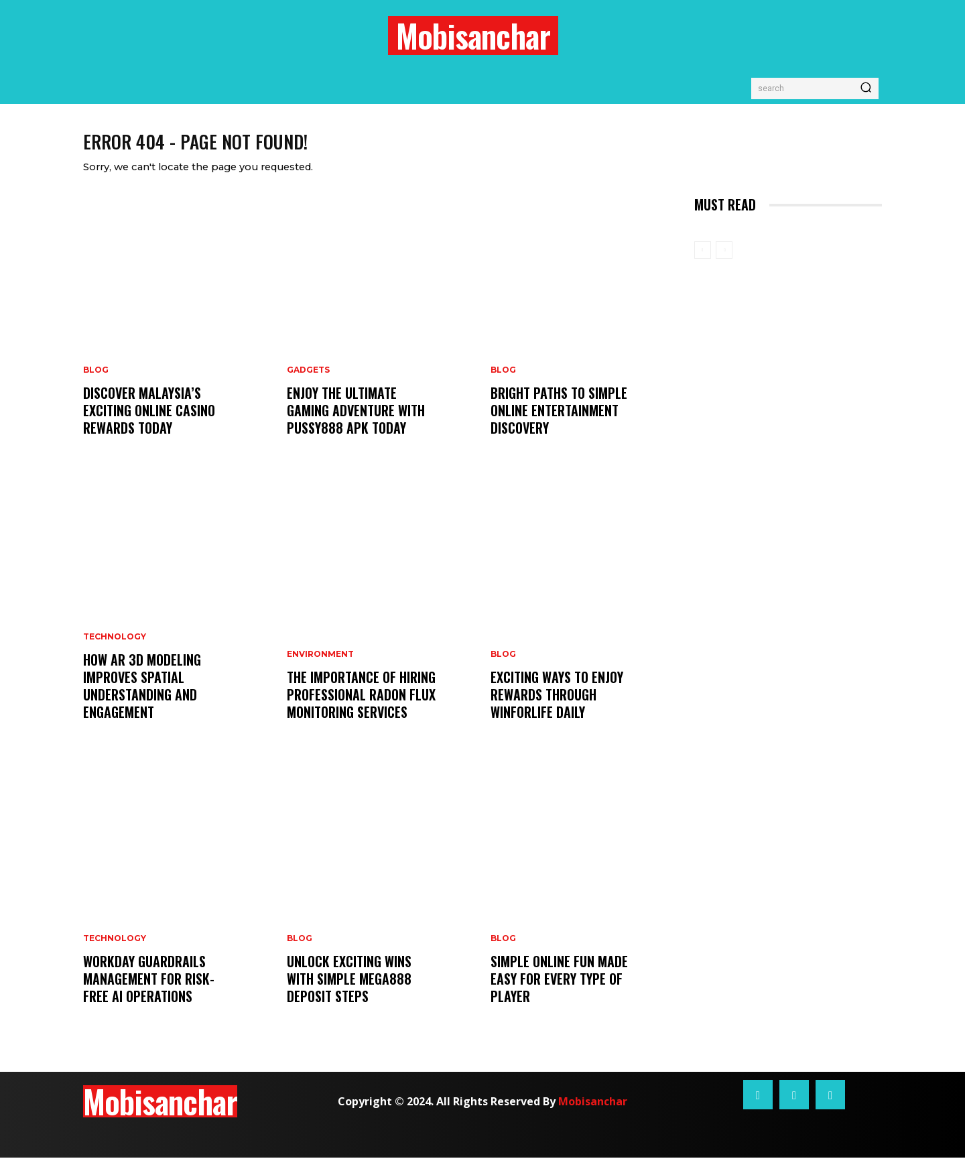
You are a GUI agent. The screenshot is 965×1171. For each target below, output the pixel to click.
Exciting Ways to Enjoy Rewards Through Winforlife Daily (557, 707)
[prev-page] (702, 263)
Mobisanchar (592, 1114)
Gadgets (308, 383)
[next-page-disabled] (724, 263)
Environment (320, 668)
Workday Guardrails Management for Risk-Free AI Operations (148, 992)
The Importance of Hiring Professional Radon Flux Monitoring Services (361, 707)
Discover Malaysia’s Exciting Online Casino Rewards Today (149, 423)
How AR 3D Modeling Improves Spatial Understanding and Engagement (142, 699)
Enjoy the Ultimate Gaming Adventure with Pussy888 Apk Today (356, 423)
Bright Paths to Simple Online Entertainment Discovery (559, 423)
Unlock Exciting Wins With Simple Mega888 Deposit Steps (349, 992)
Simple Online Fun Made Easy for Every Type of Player (559, 992)
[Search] (866, 88)
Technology (114, 650)
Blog (96, 383)
